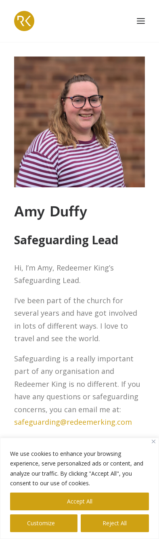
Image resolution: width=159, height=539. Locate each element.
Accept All (79, 501)
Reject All (115, 523)
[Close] (153, 441)
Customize (41, 523)
